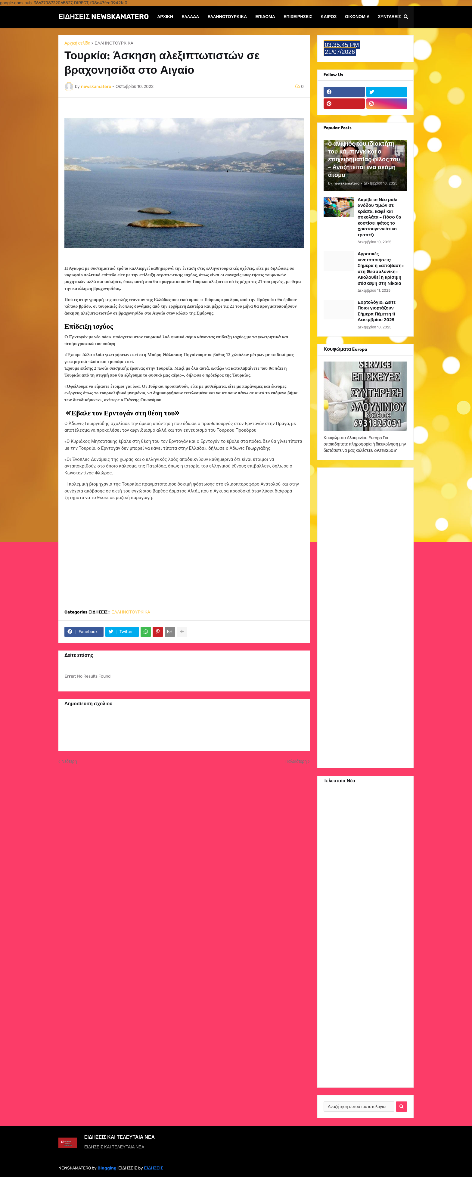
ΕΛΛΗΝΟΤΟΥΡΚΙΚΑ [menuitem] (227, 16)
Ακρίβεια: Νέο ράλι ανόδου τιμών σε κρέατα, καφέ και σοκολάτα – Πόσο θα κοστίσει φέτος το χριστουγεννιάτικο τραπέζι (379, 217)
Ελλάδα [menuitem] (190, 16)
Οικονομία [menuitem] (357, 16)
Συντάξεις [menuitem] (389, 16)
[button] (406, 17)
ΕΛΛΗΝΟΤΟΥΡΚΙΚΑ (114, 43)
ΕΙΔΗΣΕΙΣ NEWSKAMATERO (103, 16)
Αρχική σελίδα (77, 43)
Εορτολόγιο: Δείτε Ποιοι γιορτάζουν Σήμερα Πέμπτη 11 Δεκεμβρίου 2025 (377, 311)
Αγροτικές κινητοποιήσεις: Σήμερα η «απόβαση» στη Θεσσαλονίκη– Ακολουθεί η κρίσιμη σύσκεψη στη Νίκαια (381, 269)
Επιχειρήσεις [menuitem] (298, 16)
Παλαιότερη (296, 761)
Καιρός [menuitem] (329, 16)
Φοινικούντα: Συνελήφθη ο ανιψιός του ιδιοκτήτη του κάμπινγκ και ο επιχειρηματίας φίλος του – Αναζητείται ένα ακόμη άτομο (364, 156)
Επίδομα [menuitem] (265, 16)
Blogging (107, 1168)
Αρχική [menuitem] (165, 16)
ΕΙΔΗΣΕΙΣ (153, 1168)
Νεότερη (69, 761)
